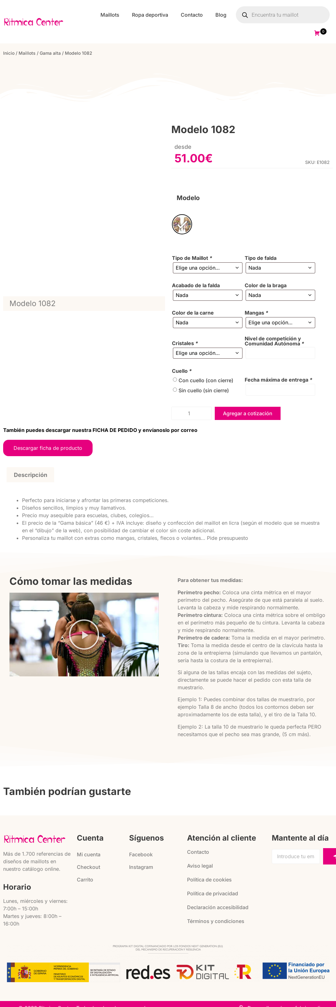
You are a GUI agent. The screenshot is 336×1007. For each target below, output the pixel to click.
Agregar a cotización (247, 413)
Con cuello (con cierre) (206, 380)
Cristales (185, 343)
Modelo (188, 198)
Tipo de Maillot (192, 257)
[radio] (182, 224)
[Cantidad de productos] (191, 413)
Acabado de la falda (196, 285)
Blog (220, 15)
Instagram (141, 867)
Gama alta (50, 53)
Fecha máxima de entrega (278, 379)
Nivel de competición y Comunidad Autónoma (274, 341)
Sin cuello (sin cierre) (204, 390)
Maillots (109, 15)
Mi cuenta (88, 854)
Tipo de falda (260, 257)
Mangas (256, 312)
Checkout (88, 867)
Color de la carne (193, 312)
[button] (84, 634)
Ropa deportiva (150, 15)
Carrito (85, 879)
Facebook (141, 854)
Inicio (8, 53)
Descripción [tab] (30, 475)
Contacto (192, 15)
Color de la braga (266, 285)
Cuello (182, 370)
